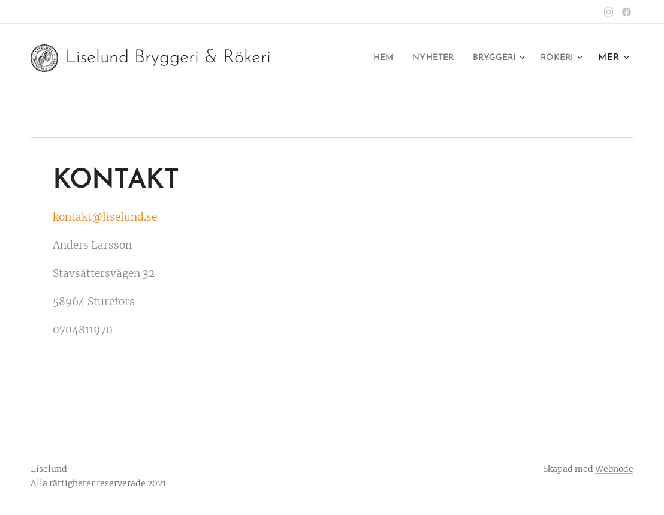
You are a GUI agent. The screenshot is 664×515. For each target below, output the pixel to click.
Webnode (614, 468)
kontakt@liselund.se (105, 217)
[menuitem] (369, 58)
